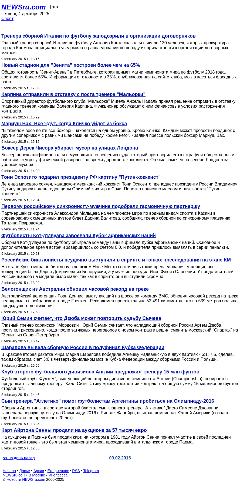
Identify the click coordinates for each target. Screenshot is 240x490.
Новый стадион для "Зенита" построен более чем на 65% (70, 65)
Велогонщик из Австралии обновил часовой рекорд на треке (75, 289)
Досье (24, 471)
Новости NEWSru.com (25, 479)
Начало (9, 471)
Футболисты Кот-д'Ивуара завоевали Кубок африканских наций (78, 235)
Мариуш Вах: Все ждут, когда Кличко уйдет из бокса (64, 123)
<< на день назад (19, 458)
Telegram (91, 471)
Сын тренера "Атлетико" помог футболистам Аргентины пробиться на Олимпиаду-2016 (107, 401)
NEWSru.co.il (14, 475)
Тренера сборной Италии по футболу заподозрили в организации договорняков (98, 36)
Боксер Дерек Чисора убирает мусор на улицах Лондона (69, 148)
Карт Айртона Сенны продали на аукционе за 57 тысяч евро (74, 430)
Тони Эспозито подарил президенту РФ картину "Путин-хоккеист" (81, 177)
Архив (38, 471)
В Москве (37, 475)
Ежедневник (58, 471)
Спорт (7, 18)
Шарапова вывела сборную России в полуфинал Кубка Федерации (82, 347)
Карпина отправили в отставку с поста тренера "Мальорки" (73, 94)
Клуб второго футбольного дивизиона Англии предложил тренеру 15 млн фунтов (100, 372)
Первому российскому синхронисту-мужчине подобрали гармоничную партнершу (100, 206)
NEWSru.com (23, 7)
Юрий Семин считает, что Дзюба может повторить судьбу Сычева (81, 318)
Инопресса (58, 475)
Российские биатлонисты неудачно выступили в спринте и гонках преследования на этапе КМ (116, 260)
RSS (76, 471)
